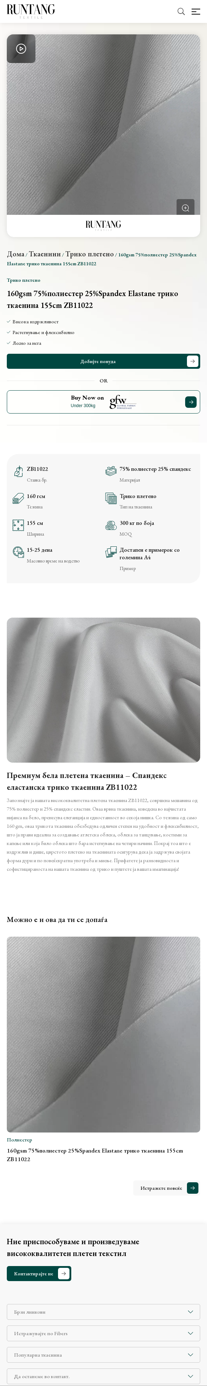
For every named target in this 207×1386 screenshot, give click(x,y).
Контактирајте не (33, 1273)
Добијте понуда (98, 361)
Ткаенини (45, 254)
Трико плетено (89, 254)
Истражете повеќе (161, 1188)
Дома (15, 254)
